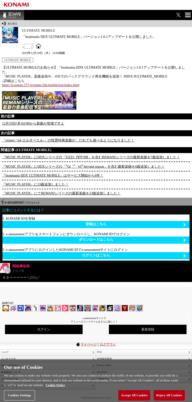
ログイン (43, 329)
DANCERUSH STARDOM (20, 308)
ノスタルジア (43, 308)
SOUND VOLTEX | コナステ (110, 308)
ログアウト (108, 344)
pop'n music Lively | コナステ (102, 308)
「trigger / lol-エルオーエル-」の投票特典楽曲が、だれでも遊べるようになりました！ (68, 140)
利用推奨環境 (104, 358)
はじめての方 (8, 358)
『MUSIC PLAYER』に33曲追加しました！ (35, 184)
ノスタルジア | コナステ (95, 308)
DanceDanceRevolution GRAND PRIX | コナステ (80, 308)
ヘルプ (4, 352)
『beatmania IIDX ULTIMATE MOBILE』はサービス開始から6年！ (52, 175)
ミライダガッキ (139, 308)
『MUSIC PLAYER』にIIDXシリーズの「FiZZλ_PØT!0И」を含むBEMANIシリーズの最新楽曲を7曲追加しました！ (91, 157)
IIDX (5, 308)
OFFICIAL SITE (38, 46)
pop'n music (50, 308)
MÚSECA (125, 308)
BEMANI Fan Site (12, 15)
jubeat (35, 308)
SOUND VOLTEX (58, 308)
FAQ (99, 351)
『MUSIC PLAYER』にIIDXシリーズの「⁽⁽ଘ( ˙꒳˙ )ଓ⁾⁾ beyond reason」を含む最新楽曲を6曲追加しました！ (83, 166)
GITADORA (28, 308)
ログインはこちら (134, 255)
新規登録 (147, 329)
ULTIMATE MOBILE (17, 60)
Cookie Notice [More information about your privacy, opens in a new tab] (55, 387)
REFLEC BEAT (117, 308)
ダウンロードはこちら (132, 240)
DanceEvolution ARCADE (132, 308)
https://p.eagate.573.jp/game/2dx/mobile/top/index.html (40, 85)
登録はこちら (136, 224)
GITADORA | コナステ (87, 308)
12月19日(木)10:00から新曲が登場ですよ (33, 123)
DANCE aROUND (65, 308)
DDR (13, 308)
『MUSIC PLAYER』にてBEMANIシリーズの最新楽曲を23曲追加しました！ (61, 193)
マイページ (89, 344)
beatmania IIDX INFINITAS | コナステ (72, 308)
